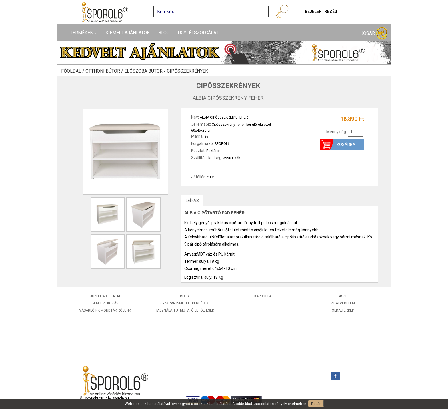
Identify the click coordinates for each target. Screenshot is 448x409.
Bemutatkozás (105, 303)
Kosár (373, 33)
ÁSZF (343, 296)
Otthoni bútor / (104, 71)
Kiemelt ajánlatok (127, 32)
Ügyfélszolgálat (198, 32)
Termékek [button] (83, 32)
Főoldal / (73, 71)
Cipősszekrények (187, 71)
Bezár (316, 404)
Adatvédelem (343, 303)
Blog (163, 32)
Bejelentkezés (321, 11)
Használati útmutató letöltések (184, 310)
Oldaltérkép (343, 310)
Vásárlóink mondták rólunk (105, 310)
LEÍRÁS (192, 200)
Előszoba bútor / (145, 71)
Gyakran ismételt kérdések (184, 303)
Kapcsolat (263, 296)
